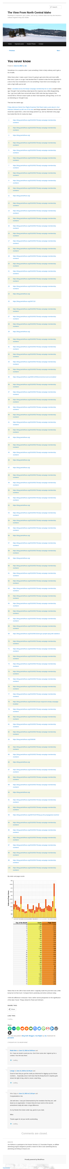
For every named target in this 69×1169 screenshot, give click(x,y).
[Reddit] (22, 1028)
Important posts (19, 44)
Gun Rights (38, 1036)
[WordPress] (56, 1028)
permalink (11, 1038)
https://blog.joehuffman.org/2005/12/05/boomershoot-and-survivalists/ (34, 377)
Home (10, 44)
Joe (25, 66)
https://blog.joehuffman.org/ (21, 135)
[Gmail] (48, 1028)
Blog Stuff (25, 1036)
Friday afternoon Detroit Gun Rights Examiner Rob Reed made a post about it (32, 107)
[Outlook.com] (52, 1028)
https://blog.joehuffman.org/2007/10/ (24, 301)
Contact (41, 44)
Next (59, 50)
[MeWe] (14, 1028)
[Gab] (10, 1028)
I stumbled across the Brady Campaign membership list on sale (31, 89)
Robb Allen (13, 1050)
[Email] (31, 1028)
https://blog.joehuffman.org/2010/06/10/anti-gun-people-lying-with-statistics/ (36, 633)
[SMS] (43, 1028)
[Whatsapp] (18, 1028)
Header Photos (31, 44)
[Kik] (10, 1033)
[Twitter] (39, 1028)
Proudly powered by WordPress (34, 1159)
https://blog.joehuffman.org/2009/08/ (24, 739)
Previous (11, 50)
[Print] (26, 1028)
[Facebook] (35, 1028)
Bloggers (32, 1036)
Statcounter (6, 1168)
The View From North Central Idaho (29, 12)
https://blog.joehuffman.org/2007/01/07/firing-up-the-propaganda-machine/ (36, 815)
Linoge (12, 1071)
